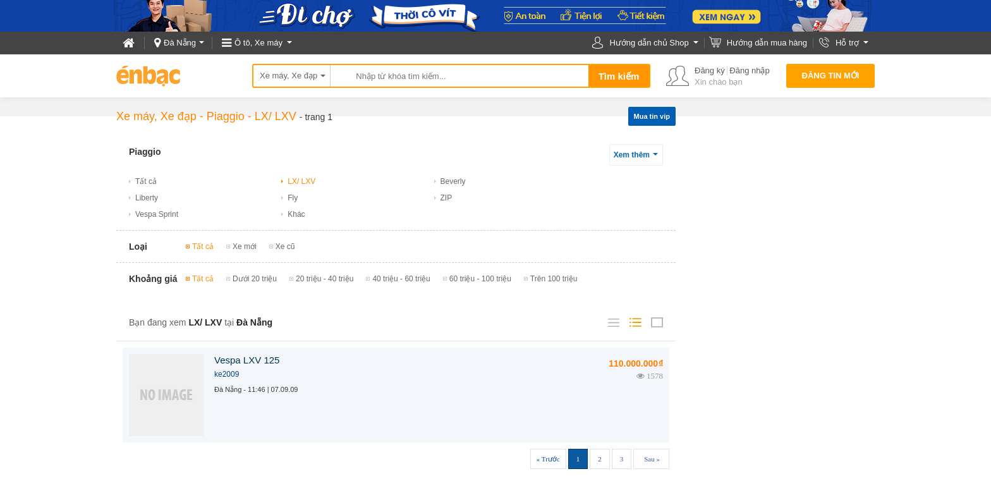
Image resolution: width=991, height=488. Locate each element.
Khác (296, 214)
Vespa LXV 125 (246, 360)
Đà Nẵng (180, 42)
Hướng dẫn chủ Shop (648, 42)
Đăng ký (710, 70)
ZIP (447, 197)
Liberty (146, 197)
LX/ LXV (275, 116)
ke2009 (226, 374)
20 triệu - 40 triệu (324, 278)
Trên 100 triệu (554, 278)
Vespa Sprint (156, 214)
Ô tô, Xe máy (258, 42)
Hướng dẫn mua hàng (767, 42)
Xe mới (245, 246)
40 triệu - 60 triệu (401, 278)
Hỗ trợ (847, 42)
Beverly (453, 181)
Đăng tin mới (831, 75)
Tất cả (146, 181)
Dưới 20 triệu (255, 278)
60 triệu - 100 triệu (480, 278)
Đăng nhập (749, 70)
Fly (293, 197)
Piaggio (226, 116)
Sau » (652, 459)
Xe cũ (285, 246)
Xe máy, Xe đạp (288, 75)
